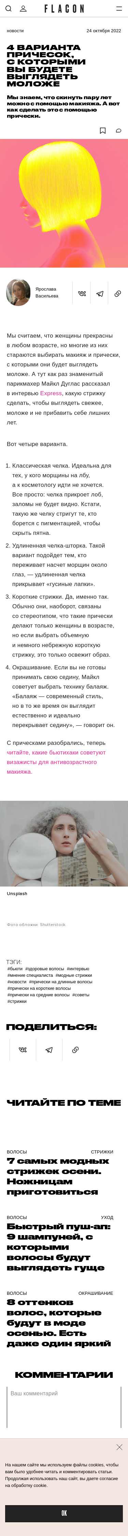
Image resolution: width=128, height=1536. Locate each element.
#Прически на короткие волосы (39, 988)
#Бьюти (15, 968)
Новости (15, 30)
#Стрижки (17, 1001)
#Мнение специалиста (30, 975)
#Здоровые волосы (44, 968)
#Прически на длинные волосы (60, 981)
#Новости (17, 981)
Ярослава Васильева (46, 292)
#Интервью (78, 968)
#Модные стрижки (74, 975)
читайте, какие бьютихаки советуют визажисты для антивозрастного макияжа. (56, 762)
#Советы (80, 994)
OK (64, 1513)
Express (51, 393)
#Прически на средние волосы (39, 994)
